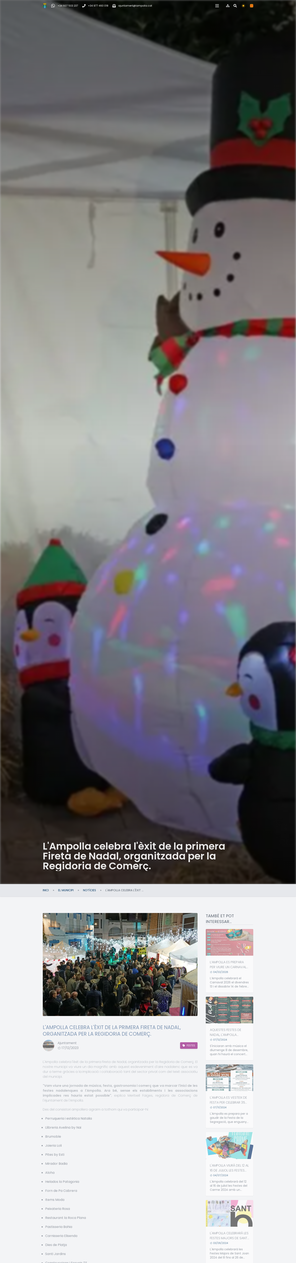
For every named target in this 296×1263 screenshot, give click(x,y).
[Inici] (45, 6)
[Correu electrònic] (132, 5)
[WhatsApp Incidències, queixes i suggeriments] (64, 6)
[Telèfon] (95, 5)
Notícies (89, 890)
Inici (46, 890)
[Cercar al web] (235, 5)
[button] (217, 6)
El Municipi (66, 890)
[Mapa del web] (227, 5)
